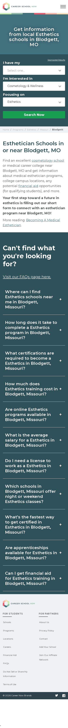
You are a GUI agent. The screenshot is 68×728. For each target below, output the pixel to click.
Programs (8, 630)
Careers (7, 647)
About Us (44, 622)
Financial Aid (10, 655)
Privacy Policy (46, 630)
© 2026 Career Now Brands (17, 695)
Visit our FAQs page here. (27, 276)
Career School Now (23, 6)
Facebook (63, 695)
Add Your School (47, 647)
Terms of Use (9, 684)
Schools (7, 622)
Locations (8, 638)
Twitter (56, 695)
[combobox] (34, 70)
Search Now (34, 115)
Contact (43, 638)
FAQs (6, 663)
